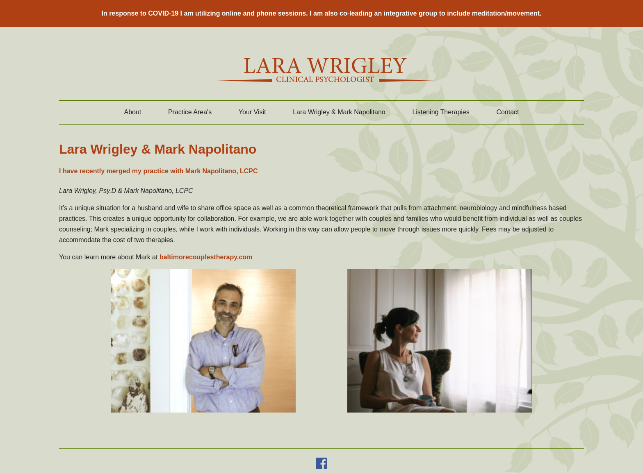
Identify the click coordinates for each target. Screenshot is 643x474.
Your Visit (252, 112)
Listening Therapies (440, 112)
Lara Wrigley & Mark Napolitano (339, 112)
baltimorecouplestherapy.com (206, 257)
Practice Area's (190, 112)
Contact (507, 112)
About (132, 112)
